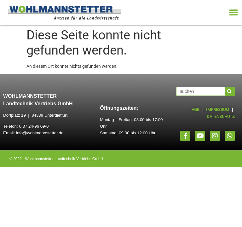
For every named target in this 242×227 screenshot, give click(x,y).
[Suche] (229, 91)
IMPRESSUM (217, 109)
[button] (233, 13)
